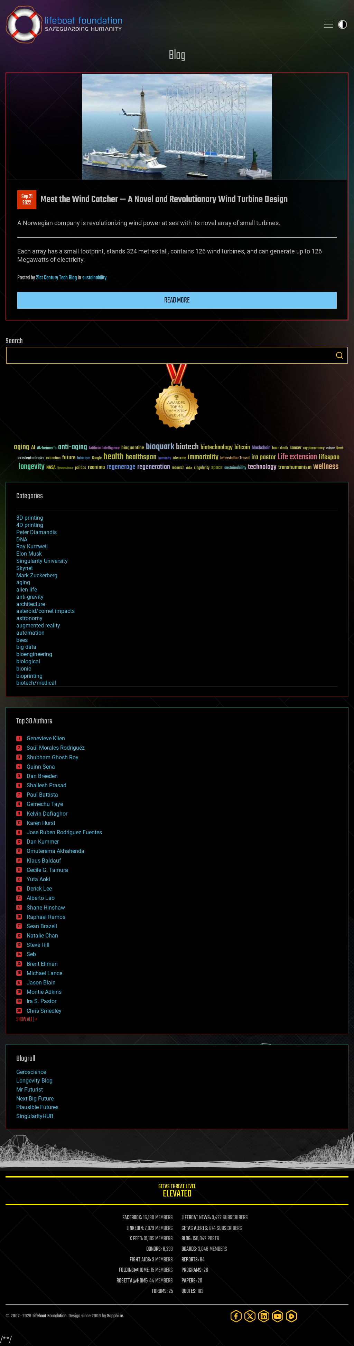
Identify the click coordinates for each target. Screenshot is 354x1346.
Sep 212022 (26, 200)
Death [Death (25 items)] (339, 448)
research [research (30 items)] (178, 468)
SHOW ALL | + (26, 1019)
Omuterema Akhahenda (55, 851)
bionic (23, 668)
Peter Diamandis (36, 532)
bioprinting (29, 676)
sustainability (94, 277)
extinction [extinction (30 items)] (53, 458)
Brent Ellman (42, 964)
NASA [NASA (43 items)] (51, 468)
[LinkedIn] (263, 1316)
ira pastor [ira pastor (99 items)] (263, 457)
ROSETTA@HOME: (132, 1281)
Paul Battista (42, 794)
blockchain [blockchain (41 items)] (261, 448)
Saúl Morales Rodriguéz (56, 747)
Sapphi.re (115, 1316)
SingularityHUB (34, 1116)
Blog (177, 56)
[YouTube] (277, 1316)
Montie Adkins (44, 992)
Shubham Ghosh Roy (52, 757)
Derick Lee (39, 888)
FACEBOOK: (132, 1217)
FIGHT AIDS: (140, 1260)
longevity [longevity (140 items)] (32, 466)
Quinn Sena (41, 766)
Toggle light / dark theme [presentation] (342, 24)
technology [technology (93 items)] (262, 467)
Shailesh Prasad (46, 785)
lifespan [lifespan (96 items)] (329, 457)
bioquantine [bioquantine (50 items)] (132, 448)
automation (30, 632)
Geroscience (31, 1072)
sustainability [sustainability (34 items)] (235, 468)
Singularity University (42, 561)
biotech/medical (36, 683)
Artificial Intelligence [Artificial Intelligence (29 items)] (104, 448)
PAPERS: (189, 1281)
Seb (31, 954)
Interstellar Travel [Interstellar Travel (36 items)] (235, 458)
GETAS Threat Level (177, 1191)
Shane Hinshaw (46, 907)
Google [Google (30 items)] (97, 458)
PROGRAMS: (192, 1270)
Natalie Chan (42, 935)
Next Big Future (35, 1098)
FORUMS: (160, 1291)
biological (28, 661)
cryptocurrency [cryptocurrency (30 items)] (314, 448)
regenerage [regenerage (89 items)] (121, 467)
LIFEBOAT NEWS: (196, 1217)
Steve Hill (38, 945)
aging (23, 582)
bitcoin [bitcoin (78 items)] (242, 447)
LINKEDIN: (135, 1228)
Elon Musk (29, 553)
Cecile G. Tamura (47, 870)
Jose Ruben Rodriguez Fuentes (64, 832)
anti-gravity (30, 597)
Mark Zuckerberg (36, 575)
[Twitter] (249, 1316)
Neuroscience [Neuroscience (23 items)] (65, 468)
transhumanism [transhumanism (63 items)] (294, 467)
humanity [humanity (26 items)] (164, 458)
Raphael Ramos (46, 917)
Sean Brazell (42, 926)
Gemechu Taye (45, 804)
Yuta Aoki (38, 879)
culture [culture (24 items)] (330, 448)
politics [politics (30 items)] (80, 468)
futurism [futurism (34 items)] (83, 458)
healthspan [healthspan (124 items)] (141, 457)
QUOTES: (188, 1291)
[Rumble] (291, 1316)
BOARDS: (189, 1249)
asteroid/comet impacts (45, 611)
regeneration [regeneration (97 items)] (153, 467)
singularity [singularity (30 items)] (201, 468)
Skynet (24, 568)
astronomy (29, 618)
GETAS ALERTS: (194, 1228)
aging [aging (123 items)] (21, 447)
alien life (26, 589)
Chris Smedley (44, 1011)
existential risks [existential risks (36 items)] (31, 458)
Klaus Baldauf (44, 860)
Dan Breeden (42, 776)
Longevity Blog (34, 1080)
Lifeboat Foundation (49, 1316)
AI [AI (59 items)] (33, 448)
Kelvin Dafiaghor (47, 813)
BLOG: (186, 1238)
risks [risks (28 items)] (189, 468)
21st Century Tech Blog (56, 277)
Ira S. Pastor (41, 1001)
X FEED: (136, 1238)
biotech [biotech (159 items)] (187, 447)
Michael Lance (44, 973)
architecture (30, 604)
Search (339, 355)
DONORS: (154, 1249)
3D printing (29, 518)
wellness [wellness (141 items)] (325, 466)
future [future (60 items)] (68, 457)
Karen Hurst (41, 823)
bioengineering (34, 654)
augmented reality (38, 625)
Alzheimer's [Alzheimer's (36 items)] (46, 448)
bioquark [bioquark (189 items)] (160, 447)
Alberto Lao (41, 898)
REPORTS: (190, 1260)
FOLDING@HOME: (134, 1270)
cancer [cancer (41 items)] (295, 448)
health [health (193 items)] (113, 457)
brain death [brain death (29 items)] (280, 448)
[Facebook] (236, 1316)
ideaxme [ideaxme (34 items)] (179, 458)
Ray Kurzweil (32, 546)
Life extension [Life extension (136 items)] (297, 457)
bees (22, 640)
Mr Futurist (29, 1089)
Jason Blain (41, 982)
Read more (177, 300)
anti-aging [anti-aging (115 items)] (72, 447)
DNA (21, 539)
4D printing (29, 525)
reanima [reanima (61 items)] (96, 467)
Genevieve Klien (46, 738)
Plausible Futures (37, 1107)
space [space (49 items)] (217, 467)
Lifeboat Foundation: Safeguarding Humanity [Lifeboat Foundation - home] (160, 25)
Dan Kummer (43, 841)
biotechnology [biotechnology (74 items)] (217, 447)
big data (26, 647)
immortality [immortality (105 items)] (203, 457)
